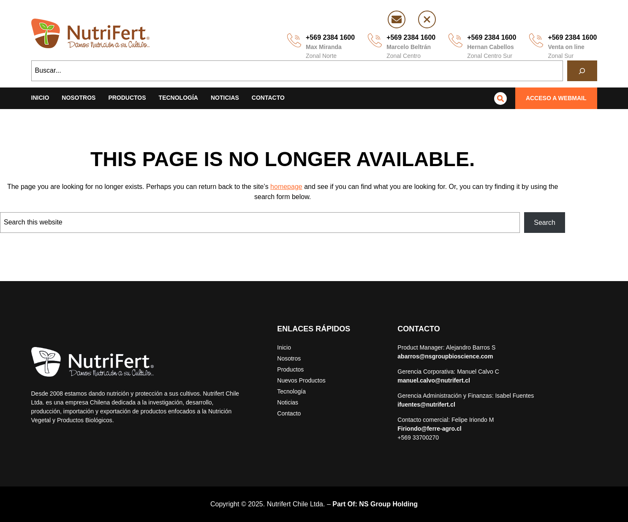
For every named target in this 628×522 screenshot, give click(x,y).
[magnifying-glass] (500, 98)
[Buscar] (582, 70)
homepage (286, 186)
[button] (556, 98)
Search (544, 222)
